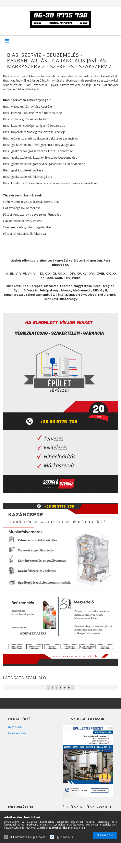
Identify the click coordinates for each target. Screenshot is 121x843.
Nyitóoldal (15, 727)
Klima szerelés (17, 732)
